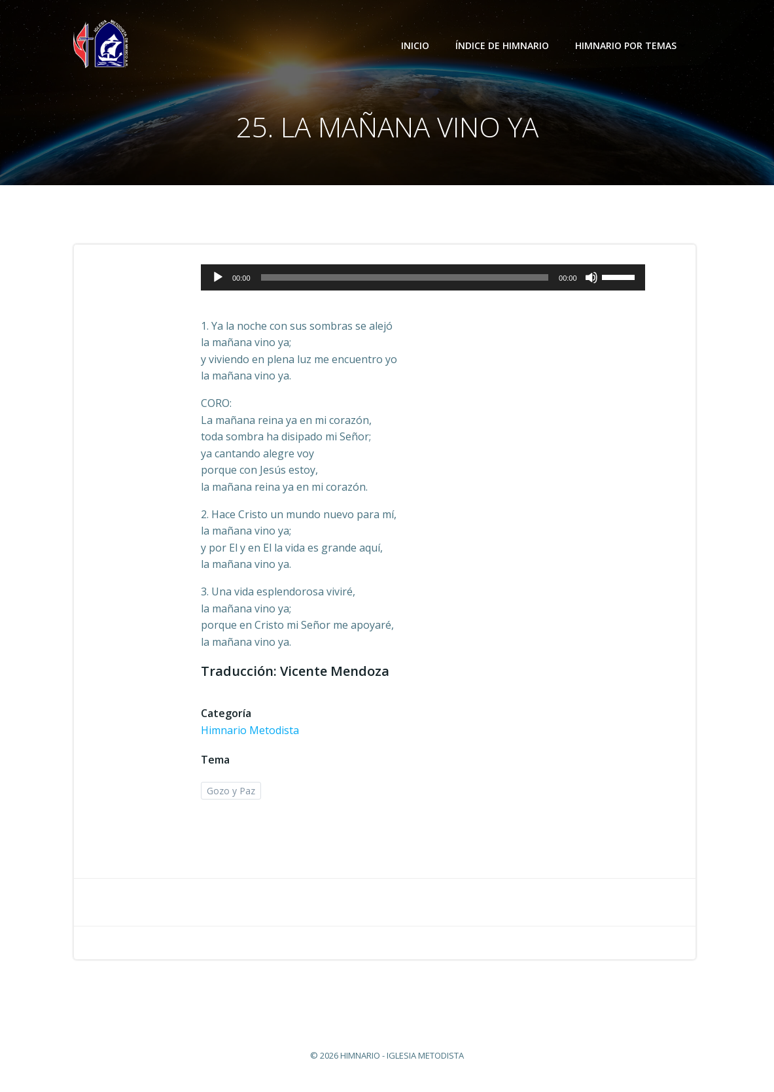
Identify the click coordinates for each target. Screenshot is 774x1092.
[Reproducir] (217, 277)
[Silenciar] (591, 277)
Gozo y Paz (231, 790)
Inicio (415, 45)
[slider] (405, 277)
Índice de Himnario (502, 45)
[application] (423, 277)
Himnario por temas (631, 45)
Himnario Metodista (250, 730)
